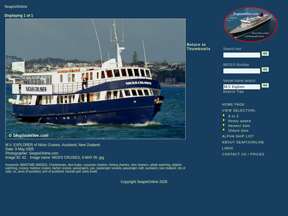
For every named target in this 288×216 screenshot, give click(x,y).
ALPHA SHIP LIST (238, 136)
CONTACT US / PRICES (243, 154)
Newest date (239, 126)
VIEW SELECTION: (239, 110)
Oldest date (238, 130)
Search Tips (233, 91)
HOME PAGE (233, 104)
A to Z (233, 116)
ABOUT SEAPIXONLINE (243, 142)
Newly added (239, 121)
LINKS (227, 148)
